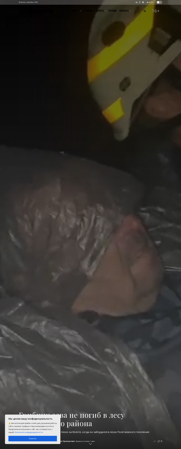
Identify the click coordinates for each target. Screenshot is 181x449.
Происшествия (69, 441)
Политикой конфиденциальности (28, 432)
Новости (75, 10)
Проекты (100, 10)
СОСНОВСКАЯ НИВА (36, 11)
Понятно (32, 438)
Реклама (112, 10)
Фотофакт (88, 10)
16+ (156, 11)
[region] (32, 429)
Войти (150, 2)
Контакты (124, 10)
